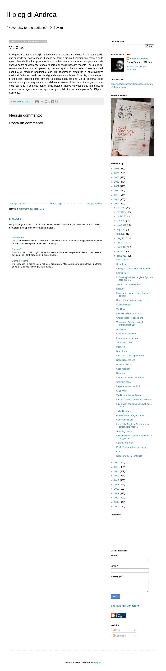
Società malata (123, 304)
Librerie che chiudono (127, 338)
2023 (117, 177)
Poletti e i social (124, 364)
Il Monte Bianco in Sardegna (130, 377)
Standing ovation (124, 431)
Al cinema (121, 329)
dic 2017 (121, 207)
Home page (56, 203)
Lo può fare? (122, 272)
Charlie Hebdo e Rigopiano (129, 318)
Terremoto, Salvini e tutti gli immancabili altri (129, 323)
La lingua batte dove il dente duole (133, 268)
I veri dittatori (122, 259)
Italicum (120, 288)
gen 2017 (122, 256)
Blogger (97, 662)
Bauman (120, 373)
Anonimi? (16, 249)
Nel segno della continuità (129, 456)
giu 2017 (121, 234)
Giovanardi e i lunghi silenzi (130, 415)
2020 (117, 190)
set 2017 (121, 220)
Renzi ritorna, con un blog (129, 300)
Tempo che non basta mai (129, 284)
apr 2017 (121, 242)
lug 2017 (121, 229)
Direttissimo (18, 237)
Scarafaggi (121, 264)
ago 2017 (122, 225)
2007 (117, 502)
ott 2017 (121, 216)
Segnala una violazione (125, 605)
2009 (117, 493)
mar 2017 (122, 247)
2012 (117, 480)
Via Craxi (120, 309)
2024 (117, 173)
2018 (117, 199)
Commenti (119, 635)
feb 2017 (121, 251)
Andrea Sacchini (139, 58)
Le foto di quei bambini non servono (134, 399)
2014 (117, 471)
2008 (117, 497)
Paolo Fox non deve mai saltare (132, 447)
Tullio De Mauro (124, 411)
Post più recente (18, 203)
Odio (118, 451)
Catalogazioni (123, 368)
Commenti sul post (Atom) (32, 209)
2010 (117, 489)
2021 (117, 186)
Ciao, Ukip (121, 390)
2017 (117, 203)
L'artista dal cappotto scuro (129, 313)
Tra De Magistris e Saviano (129, 395)
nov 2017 (122, 212)
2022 (117, 182)
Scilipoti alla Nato (124, 442)
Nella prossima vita (125, 360)
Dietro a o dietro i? (21, 261)
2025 (117, 168)
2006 (117, 506)
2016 (117, 462)
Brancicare (121, 351)
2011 (117, 484)
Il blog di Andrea (32, 14)
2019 (117, 195)
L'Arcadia (15, 218)
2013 (117, 475)
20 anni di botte (124, 342)
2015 (117, 467)
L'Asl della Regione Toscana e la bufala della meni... (132, 425)
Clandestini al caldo (126, 333)
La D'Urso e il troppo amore (130, 355)
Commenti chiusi (124, 419)
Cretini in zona (123, 382)
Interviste (120, 346)
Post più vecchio (94, 203)
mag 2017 (122, 238)
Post (116, 630)
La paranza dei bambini (128, 386)
